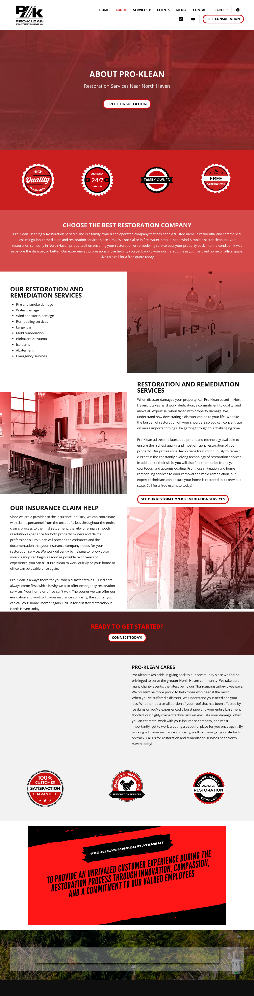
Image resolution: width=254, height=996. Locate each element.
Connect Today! (127, 637)
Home (104, 10)
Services (141, 10)
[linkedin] (181, 19)
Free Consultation (223, 18)
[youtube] (193, 19)
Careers (221, 10)
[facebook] (238, 10)
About (121, 10)
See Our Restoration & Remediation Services (183, 499)
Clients (163, 10)
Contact (200, 10)
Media (181, 10)
